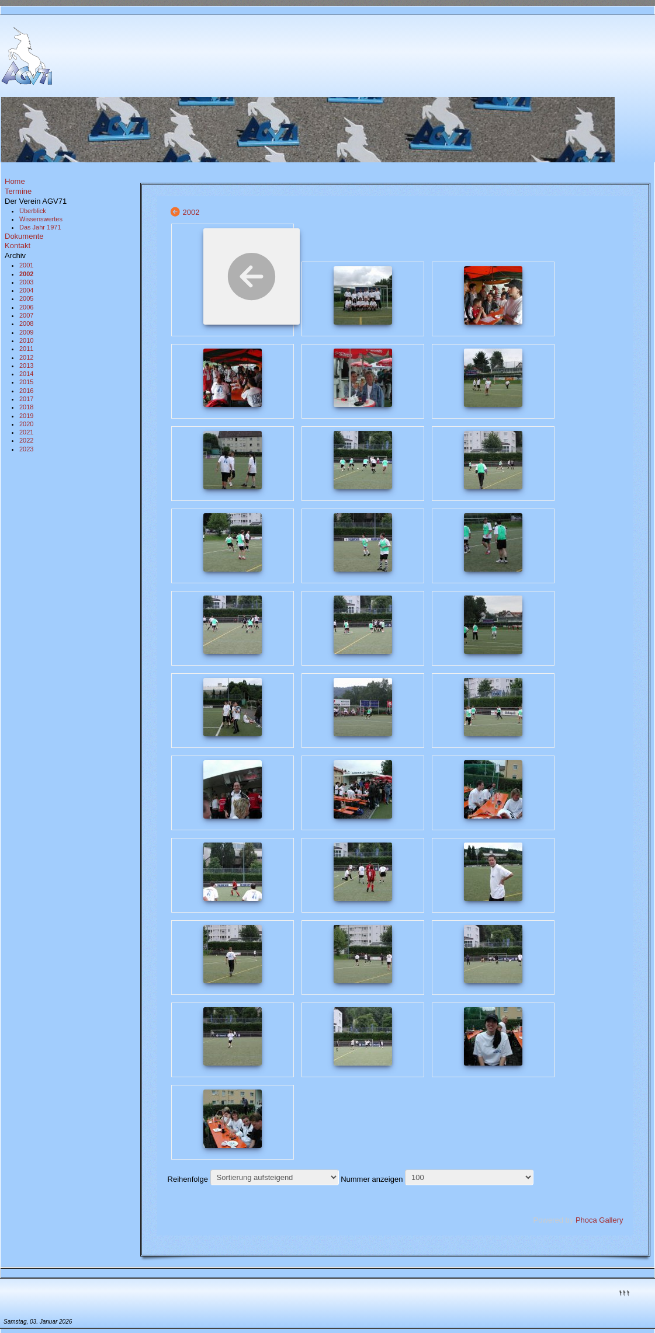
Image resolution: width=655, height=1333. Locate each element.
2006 (26, 307)
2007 (26, 315)
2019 (26, 415)
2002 (26, 273)
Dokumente (24, 236)
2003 (26, 282)
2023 (26, 449)
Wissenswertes (41, 218)
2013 (26, 365)
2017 (26, 398)
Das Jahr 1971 (40, 227)
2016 (26, 390)
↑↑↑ (624, 1291)
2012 (26, 357)
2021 (26, 432)
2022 (26, 440)
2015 (26, 381)
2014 (26, 373)
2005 (26, 298)
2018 (26, 406)
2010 (26, 340)
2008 (26, 323)
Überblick (32, 210)
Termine (18, 191)
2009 (26, 332)
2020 (26, 423)
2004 (26, 290)
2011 (26, 348)
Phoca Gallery (599, 1220)
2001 (26, 265)
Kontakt (17, 245)
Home (15, 181)
